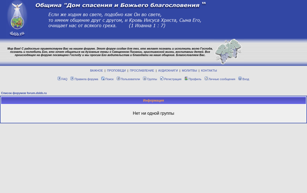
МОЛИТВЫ (189, 70)
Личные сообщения (220, 79)
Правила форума (84, 79)
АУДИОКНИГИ (168, 70)
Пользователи (128, 79)
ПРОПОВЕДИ (116, 70)
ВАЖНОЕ (96, 70)
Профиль (193, 79)
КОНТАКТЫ (209, 70)
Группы (150, 79)
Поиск (107, 79)
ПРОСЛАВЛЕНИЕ (142, 70)
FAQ (63, 79)
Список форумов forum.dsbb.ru (24, 93)
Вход (243, 79)
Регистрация (170, 79)
